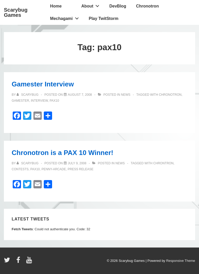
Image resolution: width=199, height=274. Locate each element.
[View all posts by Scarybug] (28, 95)
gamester (20, 100)
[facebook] (19, 262)
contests (20, 169)
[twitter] (8, 262)
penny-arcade (53, 169)
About (91, 5)
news (125, 95)
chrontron (163, 163)
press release (80, 169)
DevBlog (117, 6)
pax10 (54, 100)
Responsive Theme (180, 261)
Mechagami (65, 17)
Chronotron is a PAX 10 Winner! (62, 153)
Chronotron (147, 6)
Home (55, 6)
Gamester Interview (43, 84)
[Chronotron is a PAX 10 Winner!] (77, 163)
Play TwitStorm (103, 18)
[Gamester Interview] (80, 95)
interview (39, 100)
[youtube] (29, 262)
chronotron (170, 95)
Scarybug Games (15, 12)
